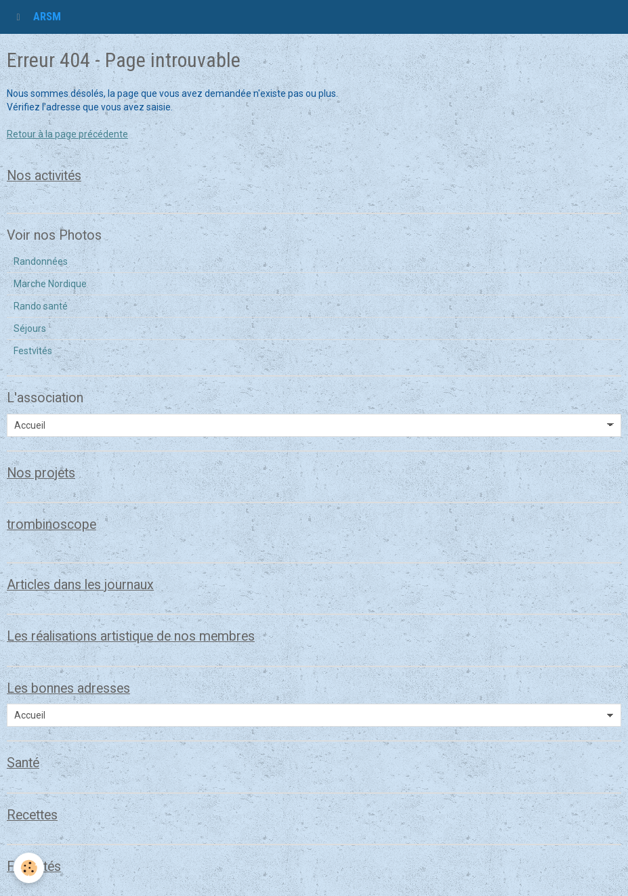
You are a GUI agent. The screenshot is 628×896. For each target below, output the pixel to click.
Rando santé (41, 306)
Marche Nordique (50, 283)
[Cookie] (29, 868)
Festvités (33, 350)
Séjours (30, 328)
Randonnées (41, 261)
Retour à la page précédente (67, 134)
